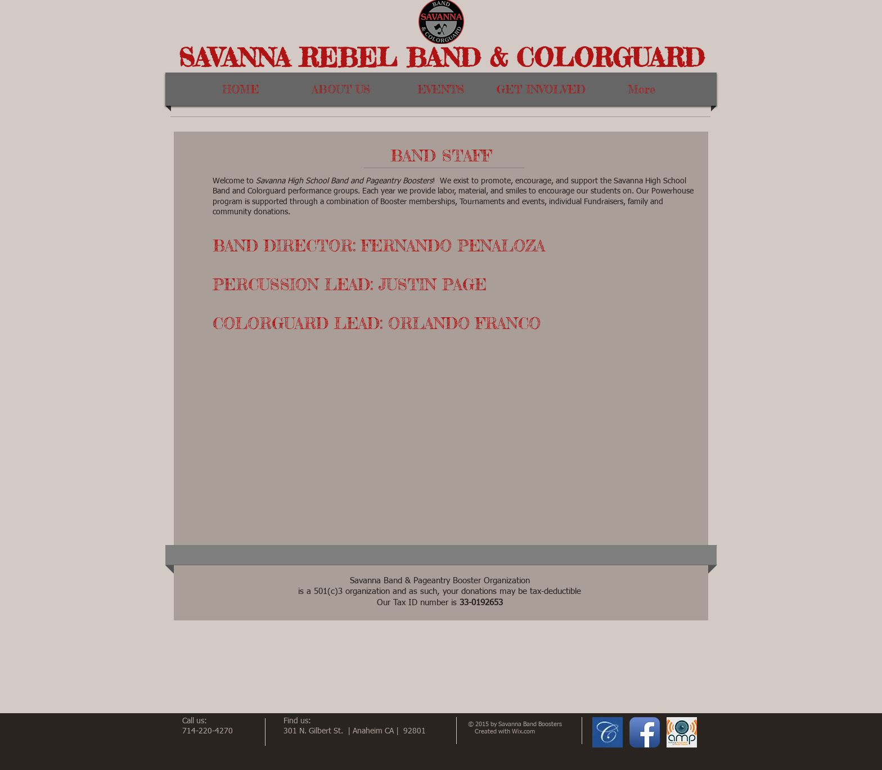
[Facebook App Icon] (644, 732)
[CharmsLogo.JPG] (607, 732)
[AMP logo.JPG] (682, 732)
